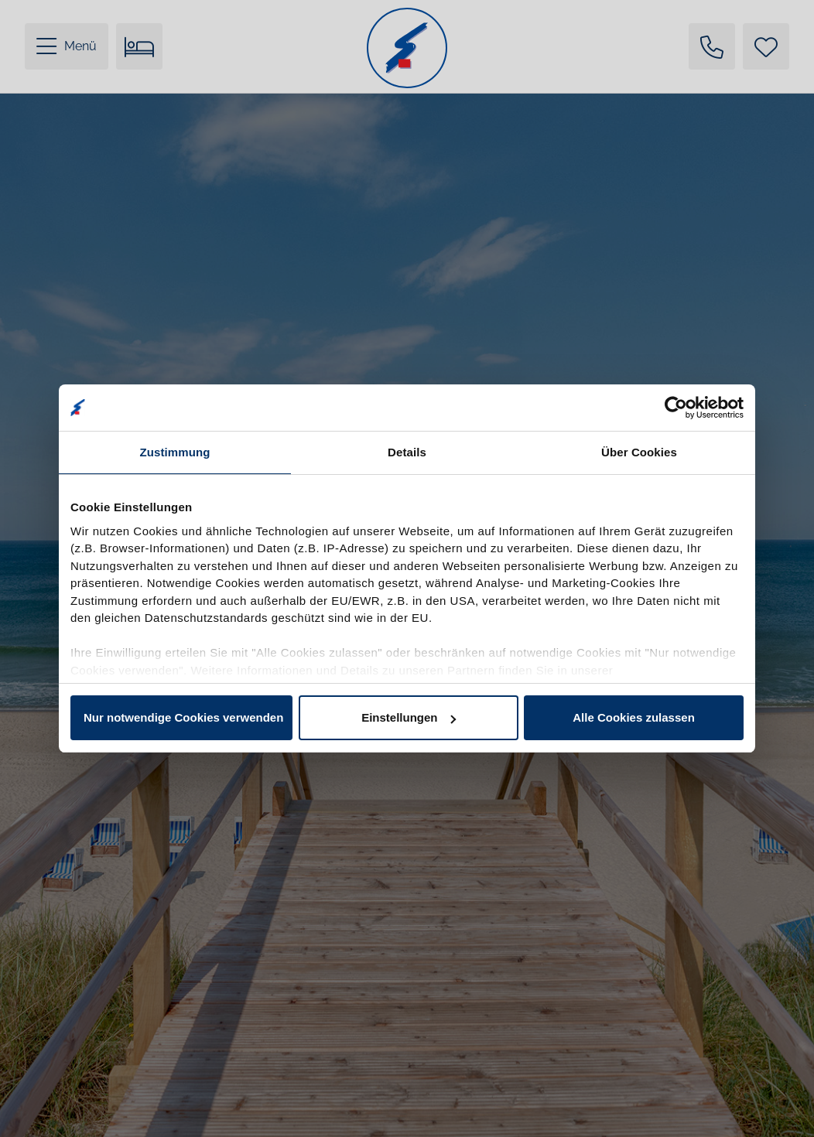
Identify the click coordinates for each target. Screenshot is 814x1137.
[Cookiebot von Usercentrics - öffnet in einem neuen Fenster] (676, 407)
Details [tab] (407, 452)
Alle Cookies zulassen (634, 717)
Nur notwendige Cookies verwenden (183, 717)
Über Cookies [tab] (639, 452)
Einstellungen (408, 717)
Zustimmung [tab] (175, 452)
